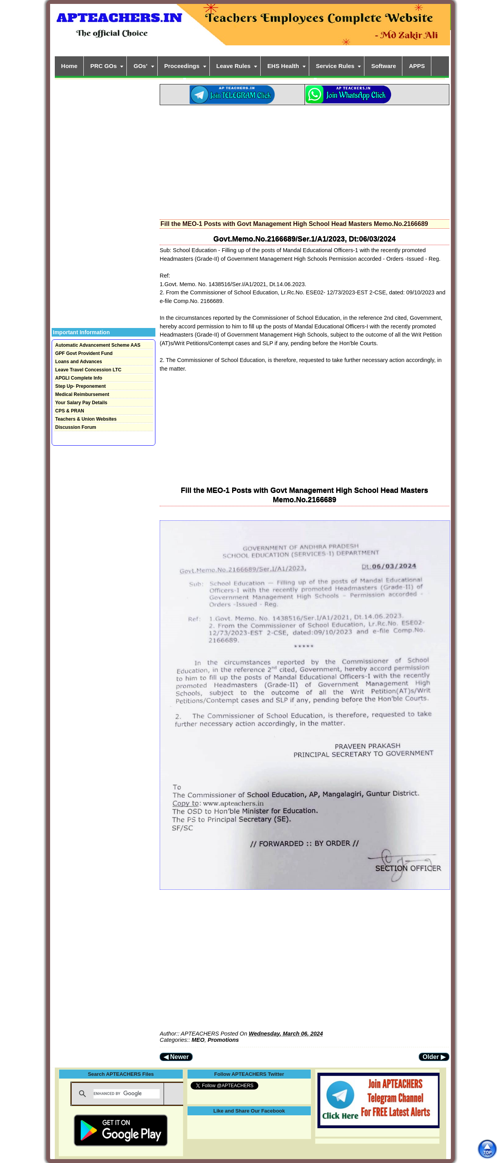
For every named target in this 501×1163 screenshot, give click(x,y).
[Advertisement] (304, 160)
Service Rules (335, 66)
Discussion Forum (75, 427)
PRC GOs (103, 66)
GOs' (140, 66)
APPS (417, 66)
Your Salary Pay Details (81, 402)
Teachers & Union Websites (86, 419)
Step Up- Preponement (80, 386)
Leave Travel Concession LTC (88, 370)
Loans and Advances (78, 361)
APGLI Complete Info (78, 378)
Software (383, 66)
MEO (198, 1040)
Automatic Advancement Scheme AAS (98, 345)
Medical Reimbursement (82, 394)
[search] (127, 1093)
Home (69, 66)
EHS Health (283, 66)
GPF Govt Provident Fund (84, 353)
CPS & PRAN (69, 411)
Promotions (223, 1040)
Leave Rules (233, 66)
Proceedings (182, 66)
